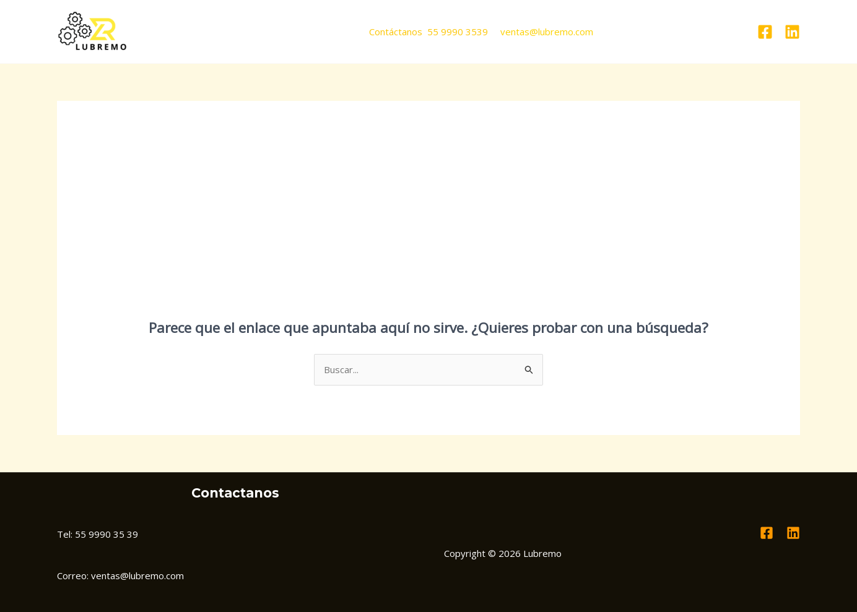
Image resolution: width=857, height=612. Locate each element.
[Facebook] (765, 32)
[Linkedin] (792, 32)
